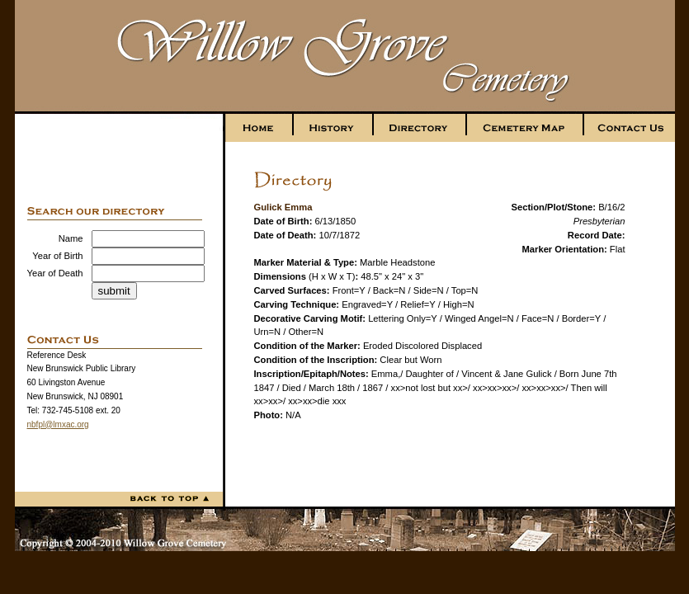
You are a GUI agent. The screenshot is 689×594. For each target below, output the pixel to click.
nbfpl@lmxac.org (58, 424)
